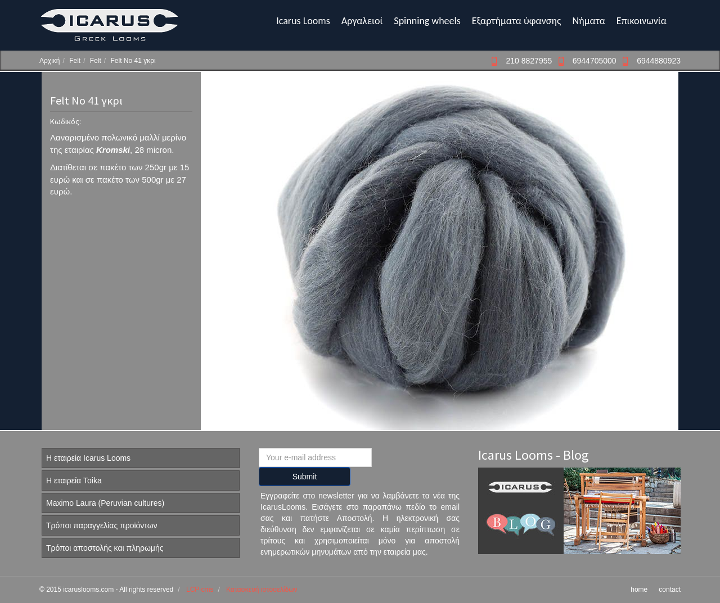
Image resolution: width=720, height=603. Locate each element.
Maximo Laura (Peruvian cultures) (105, 502)
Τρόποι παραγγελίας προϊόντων (102, 525)
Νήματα (588, 21)
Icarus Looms (303, 21)
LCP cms (199, 589)
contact (670, 589)
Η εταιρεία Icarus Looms (88, 458)
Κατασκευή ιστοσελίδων (261, 589)
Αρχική (49, 61)
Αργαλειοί (362, 21)
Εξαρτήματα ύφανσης (516, 21)
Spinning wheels (427, 21)
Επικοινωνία (641, 21)
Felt (74, 61)
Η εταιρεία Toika (74, 480)
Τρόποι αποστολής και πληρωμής (104, 547)
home (639, 589)
